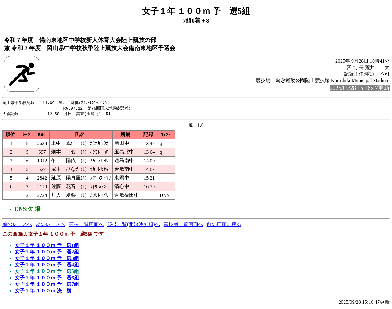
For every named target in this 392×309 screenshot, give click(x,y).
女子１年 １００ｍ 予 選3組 (47, 259)
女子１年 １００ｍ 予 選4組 (47, 265)
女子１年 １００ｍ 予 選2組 (47, 252)
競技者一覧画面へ (183, 225)
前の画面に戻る (224, 225)
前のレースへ (17, 225)
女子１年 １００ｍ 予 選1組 (47, 246)
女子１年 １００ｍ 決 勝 (43, 291)
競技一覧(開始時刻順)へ (133, 225)
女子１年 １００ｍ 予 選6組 (47, 278)
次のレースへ (50, 225)
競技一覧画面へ (86, 225)
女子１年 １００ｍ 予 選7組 (47, 285)
